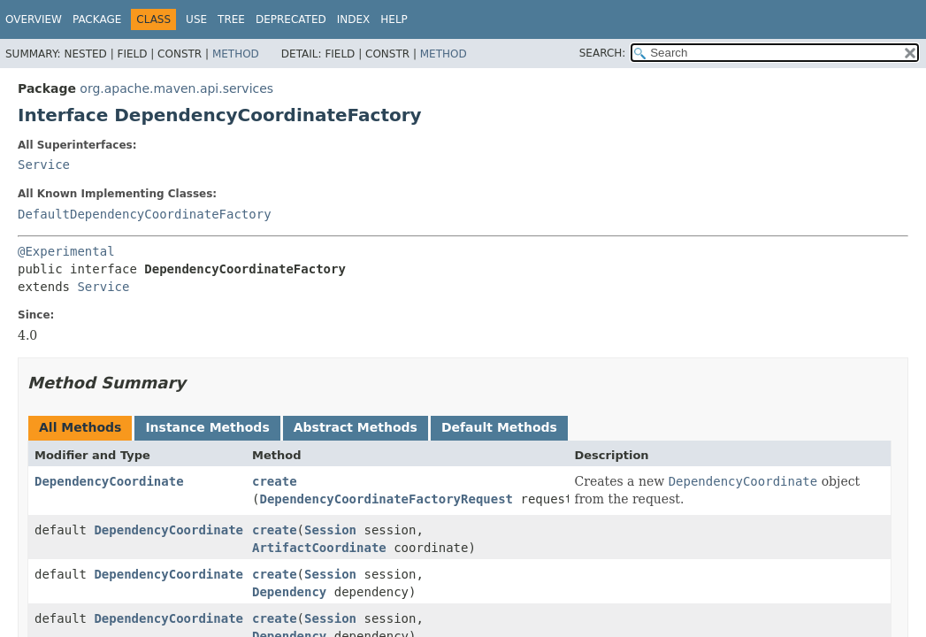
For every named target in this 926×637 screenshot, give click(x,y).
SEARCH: (602, 53)
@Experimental (66, 251)
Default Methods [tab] (499, 427)
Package (97, 19)
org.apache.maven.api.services (176, 88)
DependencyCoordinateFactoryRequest (386, 499)
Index (354, 19)
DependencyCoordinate (109, 481)
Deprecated (291, 19)
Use (196, 19)
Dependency (289, 592)
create (274, 481)
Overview (33, 19)
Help (394, 19)
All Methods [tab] (80, 427)
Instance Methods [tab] (207, 427)
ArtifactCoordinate (319, 548)
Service (44, 164)
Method (235, 54)
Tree (231, 19)
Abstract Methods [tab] (355, 427)
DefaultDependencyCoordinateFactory (145, 214)
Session (330, 530)
